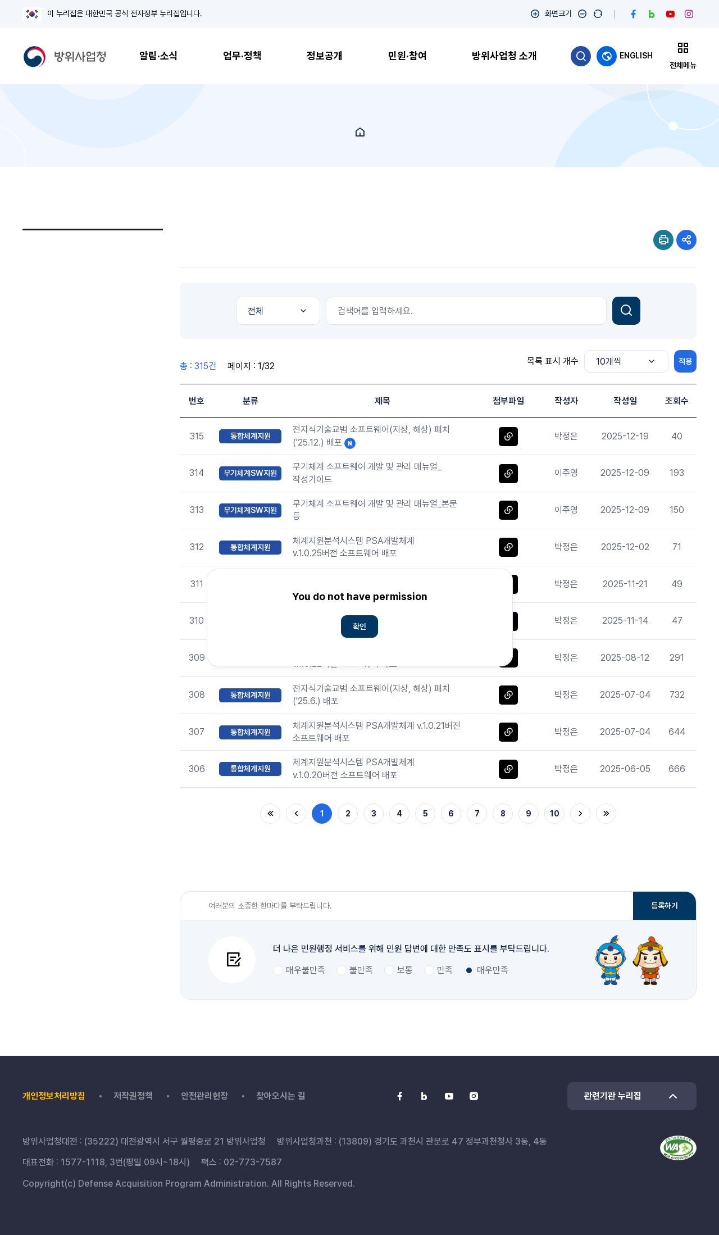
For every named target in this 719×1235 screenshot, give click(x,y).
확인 (359, 626)
